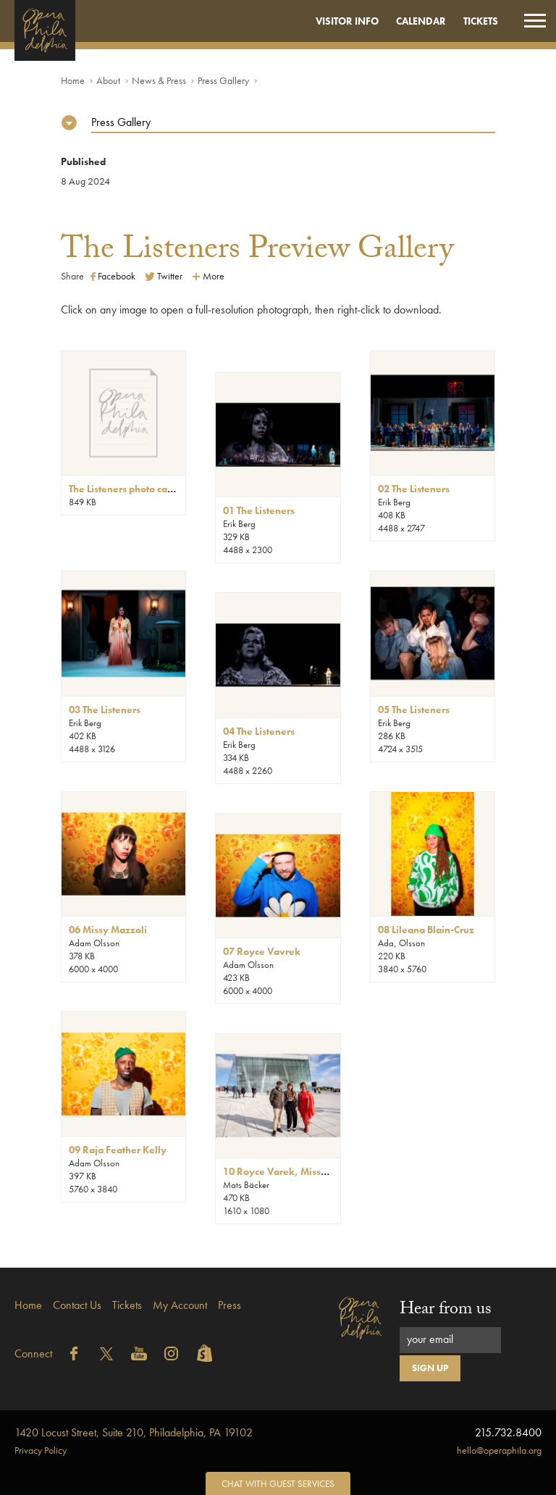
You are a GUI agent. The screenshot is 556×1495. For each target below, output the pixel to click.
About (108, 80)
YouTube (139, 1354)
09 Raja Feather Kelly (118, 1149)
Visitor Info (347, 21)
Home (73, 80)
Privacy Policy (40, 1450)
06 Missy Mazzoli (108, 929)
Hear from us (446, 1311)
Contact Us (77, 1305)
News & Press (159, 80)
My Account (180, 1305)
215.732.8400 (508, 1432)
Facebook (112, 275)
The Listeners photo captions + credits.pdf (160, 488)
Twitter (163, 275)
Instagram (171, 1354)
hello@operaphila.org (499, 1450)
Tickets (480, 21)
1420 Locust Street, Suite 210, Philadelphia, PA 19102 (133, 1432)
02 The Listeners (414, 488)
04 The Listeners (259, 731)
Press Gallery (223, 80)
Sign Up (430, 1368)
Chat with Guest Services (278, 1484)
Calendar (421, 21)
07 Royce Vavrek (261, 951)
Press (229, 1305)
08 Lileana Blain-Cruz (426, 929)
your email (430, 1339)
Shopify (204, 1354)
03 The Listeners (104, 709)
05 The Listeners (414, 709)
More (208, 275)
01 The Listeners (259, 510)
